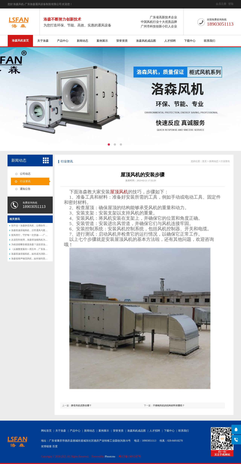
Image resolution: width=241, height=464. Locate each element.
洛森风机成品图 (146, 40)
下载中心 (189, 40)
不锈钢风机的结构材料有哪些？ (169, 405)
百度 (55, 446)
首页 (204, 161)
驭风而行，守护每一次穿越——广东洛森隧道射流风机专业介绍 (43, 235)
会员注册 (221, 3)
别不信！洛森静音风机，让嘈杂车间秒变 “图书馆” (36, 225)
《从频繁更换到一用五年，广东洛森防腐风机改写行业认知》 (41, 249)
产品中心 (62, 40)
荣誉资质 (122, 40)
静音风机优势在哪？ (81, 405)
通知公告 (25, 188)
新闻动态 (82, 40)
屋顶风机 (119, 191)
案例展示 (102, 40)
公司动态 (25, 173)
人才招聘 (170, 40)
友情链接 (46, 446)
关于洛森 (43, 40)
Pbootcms (110, 456)
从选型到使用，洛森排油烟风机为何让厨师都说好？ (37, 239)
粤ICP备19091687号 (130, 456)
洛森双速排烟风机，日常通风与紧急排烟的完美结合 (37, 230)
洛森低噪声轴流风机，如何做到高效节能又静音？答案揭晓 (40, 258)
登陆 (230, 3)
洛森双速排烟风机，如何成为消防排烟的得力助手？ (37, 254)
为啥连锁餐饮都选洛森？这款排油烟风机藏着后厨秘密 (38, 244)
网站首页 (46, 430)
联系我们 (209, 40)
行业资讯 (25, 181)
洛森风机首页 (20, 40)
